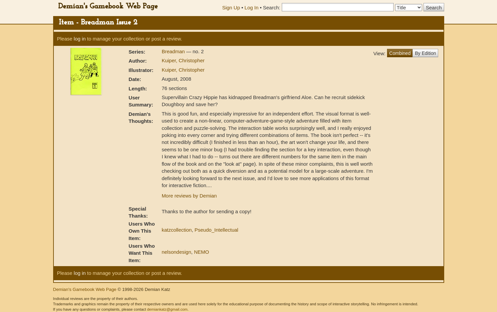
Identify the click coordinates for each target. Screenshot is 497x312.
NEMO (201, 252)
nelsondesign (176, 252)
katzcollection (177, 230)
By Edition (425, 53)
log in (80, 39)
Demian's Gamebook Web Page (108, 6)
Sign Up (231, 7)
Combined (400, 53)
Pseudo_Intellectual (216, 230)
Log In (252, 7)
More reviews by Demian (189, 196)
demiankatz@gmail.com (167, 309)
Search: (271, 7)
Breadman (174, 51)
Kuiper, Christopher (183, 60)
